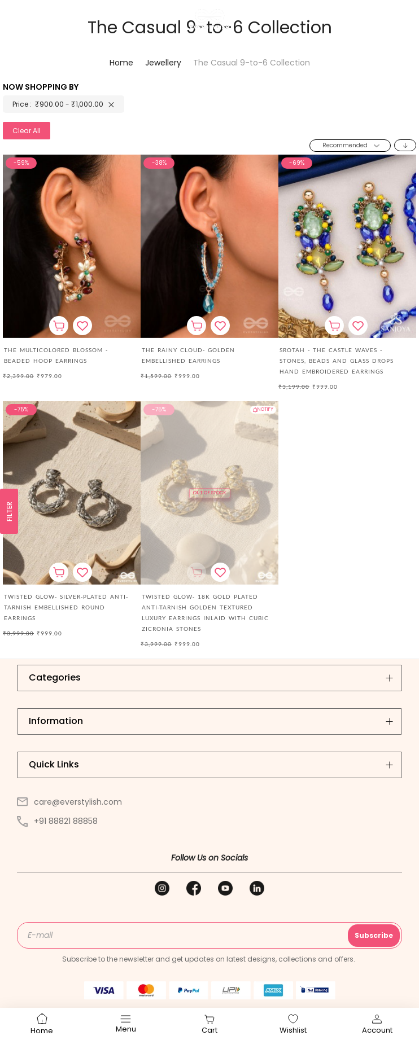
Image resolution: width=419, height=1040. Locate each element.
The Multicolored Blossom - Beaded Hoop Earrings (56, 355)
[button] (82, 325)
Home (123, 62)
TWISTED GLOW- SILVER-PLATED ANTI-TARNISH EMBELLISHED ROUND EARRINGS (66, 607)
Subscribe (374, 935)
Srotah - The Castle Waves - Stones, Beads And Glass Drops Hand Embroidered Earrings (337, 360)
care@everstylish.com (69, 802)
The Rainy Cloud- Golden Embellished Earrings (188, 355)
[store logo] (209, 19)
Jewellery (164, 62)
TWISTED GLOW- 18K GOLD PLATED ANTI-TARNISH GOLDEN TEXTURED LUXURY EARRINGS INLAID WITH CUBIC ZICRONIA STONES (205, 612)
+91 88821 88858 (57, 821)
